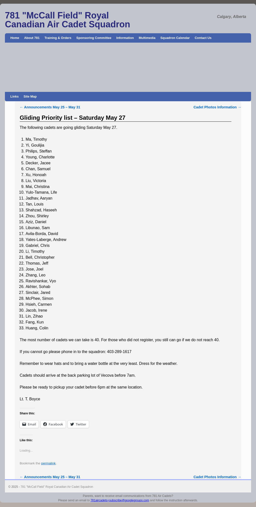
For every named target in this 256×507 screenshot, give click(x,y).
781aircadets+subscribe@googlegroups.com (120, 500)
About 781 (32, 38)
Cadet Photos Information (217, 107)
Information (125, 38)
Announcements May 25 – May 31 (50, 107)
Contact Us (203, 38)
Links (14, 96)
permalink (48, 463)
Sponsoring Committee (94, 38)
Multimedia (147, 38)
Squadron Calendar (175, 38)
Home (14, 38)
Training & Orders (58, 38)
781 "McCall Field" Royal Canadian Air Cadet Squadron (67, 19)
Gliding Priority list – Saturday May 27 (73, 117)
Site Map (30, 96)
